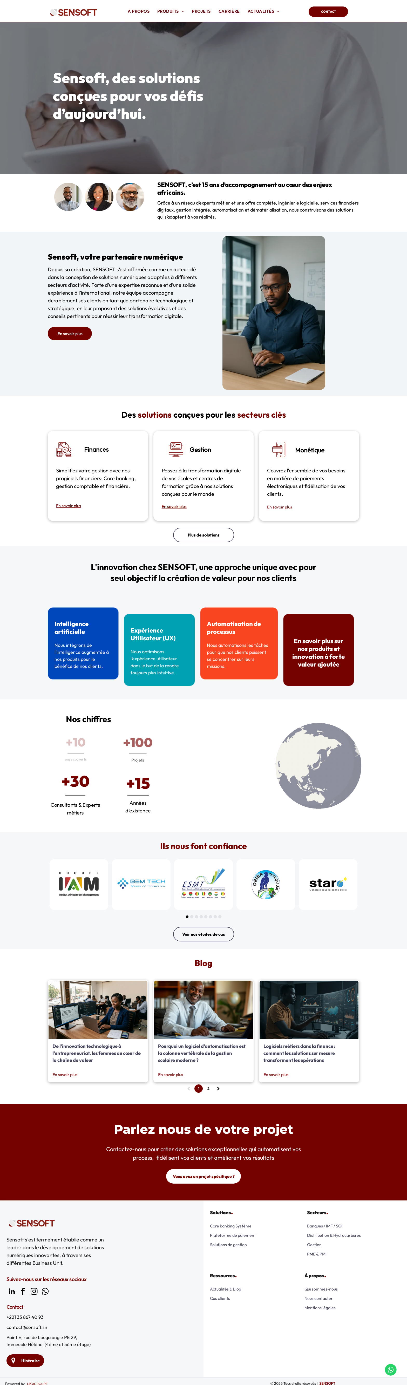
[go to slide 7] (215, 916)
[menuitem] (138, 11)
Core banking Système (231, 1225)
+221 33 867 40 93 (25, 1317)
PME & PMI (317, 1254)
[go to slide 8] (220, 916)
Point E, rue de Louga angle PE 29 (41, 1337)
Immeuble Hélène (24, 1344)
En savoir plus (68, 505)
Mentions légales (320, 1307)
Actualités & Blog (225, 1289)
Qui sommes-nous (321, 1289)
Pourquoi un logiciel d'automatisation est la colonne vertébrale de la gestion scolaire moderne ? (202, 1053)
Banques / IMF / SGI (324, 1225)
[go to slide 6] (210, 916)
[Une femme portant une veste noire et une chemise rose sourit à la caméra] (99, 197)
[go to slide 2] (192, 916)
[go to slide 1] (187, 916)
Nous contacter (318, 1298)
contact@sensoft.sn (26, 1327)
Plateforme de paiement (233, 1235)
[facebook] (23, 1292)
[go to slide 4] (201, 916)
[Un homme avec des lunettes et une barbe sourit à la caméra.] (68, 197)
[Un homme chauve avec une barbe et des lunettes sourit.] (130, 197)
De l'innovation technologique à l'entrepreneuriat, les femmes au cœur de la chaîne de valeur (96, 1053)
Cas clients (220, 1298)
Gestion (314, 1244)
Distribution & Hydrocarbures (334, 1235)
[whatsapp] (45, 1292)
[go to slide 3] (196, 916)
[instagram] (34, 1292)
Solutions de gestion (228, 1244)
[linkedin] (11, 1292)
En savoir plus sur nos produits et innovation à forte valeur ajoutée (309, 652)
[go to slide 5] (206, 916)
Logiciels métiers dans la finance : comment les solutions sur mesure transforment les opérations (299, 1053)
